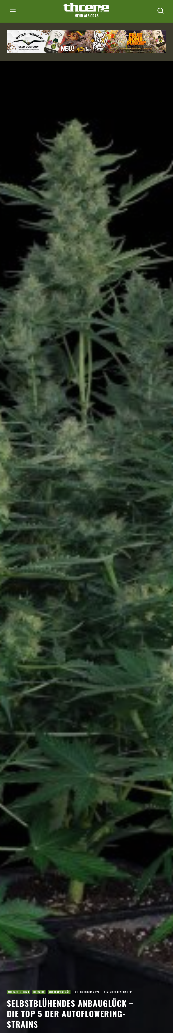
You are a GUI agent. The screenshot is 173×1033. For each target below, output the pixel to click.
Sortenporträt (59, 992)
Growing (39, 992)
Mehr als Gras (86, 16)
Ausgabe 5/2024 (18, 992)
